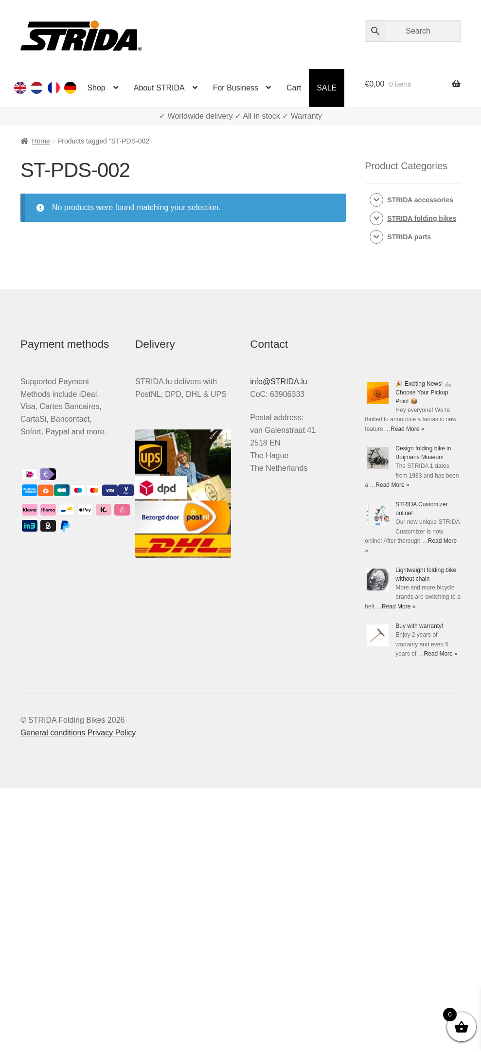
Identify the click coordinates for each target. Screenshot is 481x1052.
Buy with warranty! (419, 626)
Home (41, 141)
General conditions (52, 733)
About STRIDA (159, 88)
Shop (96, 88)
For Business (235, 88)
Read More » (407, 429)
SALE (327, 88)
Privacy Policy (112, 733)
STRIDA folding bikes (421, 218)
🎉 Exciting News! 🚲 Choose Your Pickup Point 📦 (423, 392)
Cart (293, 88)
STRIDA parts (409, 237)
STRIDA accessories (420, 200)
